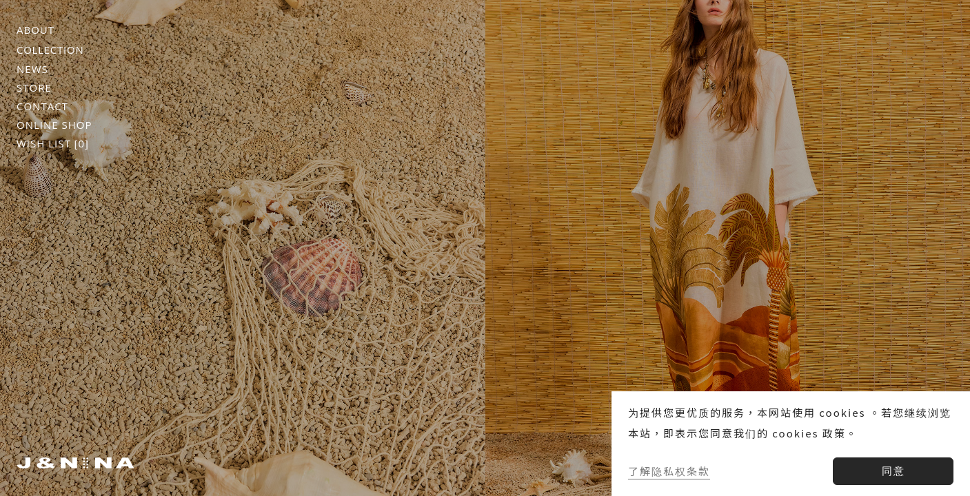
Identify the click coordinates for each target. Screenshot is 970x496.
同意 (893, 471)
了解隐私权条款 (669, 471)
